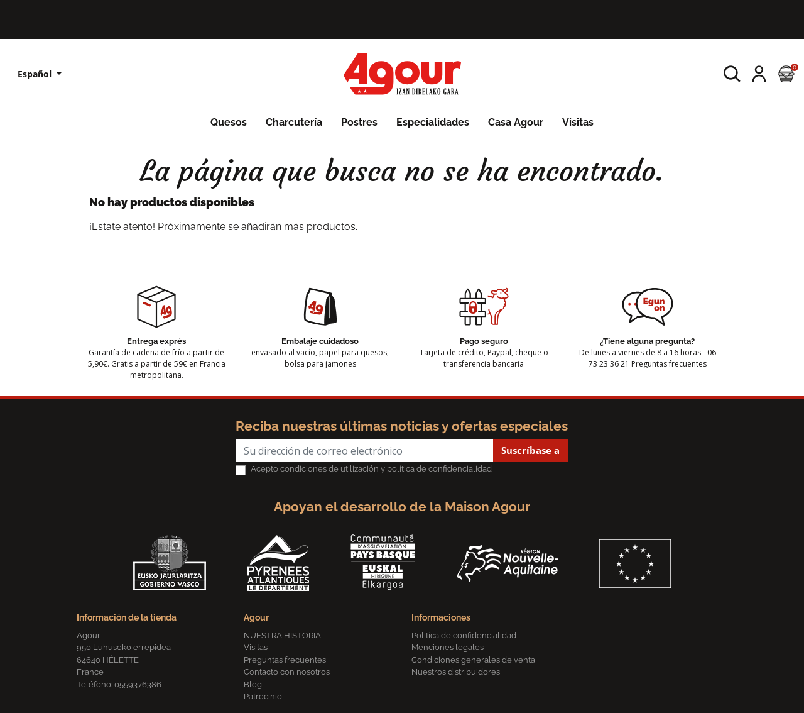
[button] (732, 73)
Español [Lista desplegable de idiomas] (36, 74)
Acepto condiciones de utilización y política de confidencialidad (371, 468)
